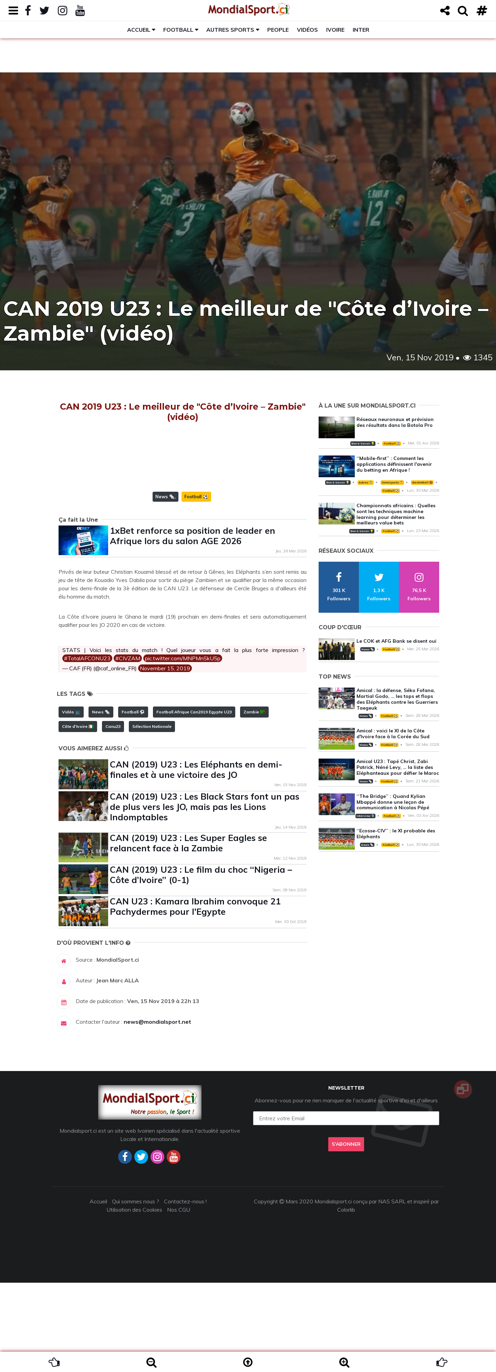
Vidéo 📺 (71, 801)
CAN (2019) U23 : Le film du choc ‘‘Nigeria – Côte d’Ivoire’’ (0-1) (201, 963)
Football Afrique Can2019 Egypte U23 (194, 801)
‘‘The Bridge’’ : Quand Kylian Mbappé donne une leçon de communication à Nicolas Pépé (392, 802)
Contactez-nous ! (185, 1290)
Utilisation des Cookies (134, 1298)
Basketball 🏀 (422, 482)
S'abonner (346, 1233)
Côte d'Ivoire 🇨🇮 (78, 815)
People (278, 29)
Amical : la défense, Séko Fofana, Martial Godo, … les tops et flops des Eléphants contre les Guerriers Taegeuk (397, 699)
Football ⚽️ (196, 586)
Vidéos (307, 29)
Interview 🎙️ (365, 816)
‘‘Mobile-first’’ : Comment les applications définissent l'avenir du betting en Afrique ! (394, 464)
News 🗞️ (165, 586)
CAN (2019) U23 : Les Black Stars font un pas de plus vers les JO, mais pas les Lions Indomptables (204, 896)
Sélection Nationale (152, 815)
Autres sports (230, 29)
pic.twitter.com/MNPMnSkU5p (182, 747)
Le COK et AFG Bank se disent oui (396, 641)
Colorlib (346, 1298)
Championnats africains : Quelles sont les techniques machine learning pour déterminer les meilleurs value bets (395, 514)
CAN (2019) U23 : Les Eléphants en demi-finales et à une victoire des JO (196, 858)
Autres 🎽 (365, 482)
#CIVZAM (127, 747)
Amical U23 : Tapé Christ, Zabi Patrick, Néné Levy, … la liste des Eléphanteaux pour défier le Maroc (397, 767)
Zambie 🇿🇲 (254, 801)
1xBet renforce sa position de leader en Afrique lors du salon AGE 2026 (192, 624)
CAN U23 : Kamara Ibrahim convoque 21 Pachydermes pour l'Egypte (195, 995)
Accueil (138, 29)
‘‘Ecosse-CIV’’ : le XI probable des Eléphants (395, 834)
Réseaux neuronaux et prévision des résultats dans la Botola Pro (395, 422)
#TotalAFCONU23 (87, 747)
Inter (361, 29)
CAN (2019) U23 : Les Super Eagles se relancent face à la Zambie (188, 932)
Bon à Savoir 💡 (362, 443)
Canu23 (113, 815)
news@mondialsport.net (157, 1111)
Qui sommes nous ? (135, 1290)
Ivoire (335, 29)
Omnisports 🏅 (392, 482)
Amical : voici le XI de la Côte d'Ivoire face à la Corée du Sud (393, 734)
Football (178, 29)
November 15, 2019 (165, 757)
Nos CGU (178, 1298)
